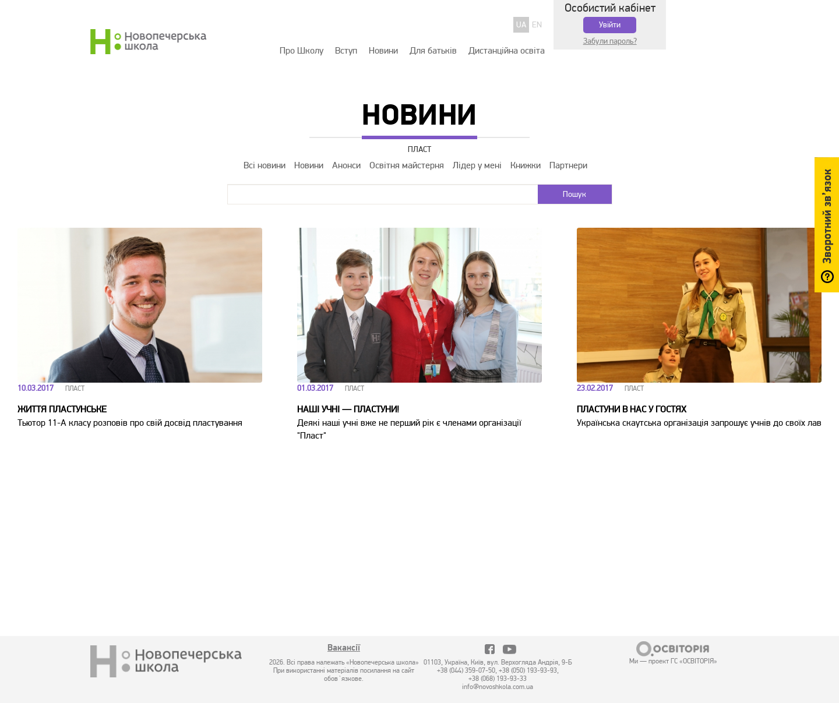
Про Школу (301, 50)
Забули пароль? (610, 41)
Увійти (610, 25)
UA (521, 25)
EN (537, 25)
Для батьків (433, 50)
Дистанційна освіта (506, 50)
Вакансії (343, 648)
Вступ (346, 50)
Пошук (574, 194)
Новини (383, 50)
